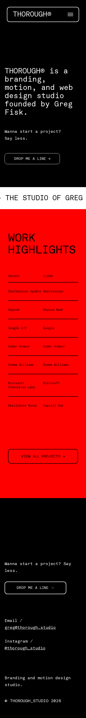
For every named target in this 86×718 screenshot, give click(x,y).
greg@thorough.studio (30, 627)
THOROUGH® (32, 14)
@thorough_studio (25, 648)
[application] (43, 35)
